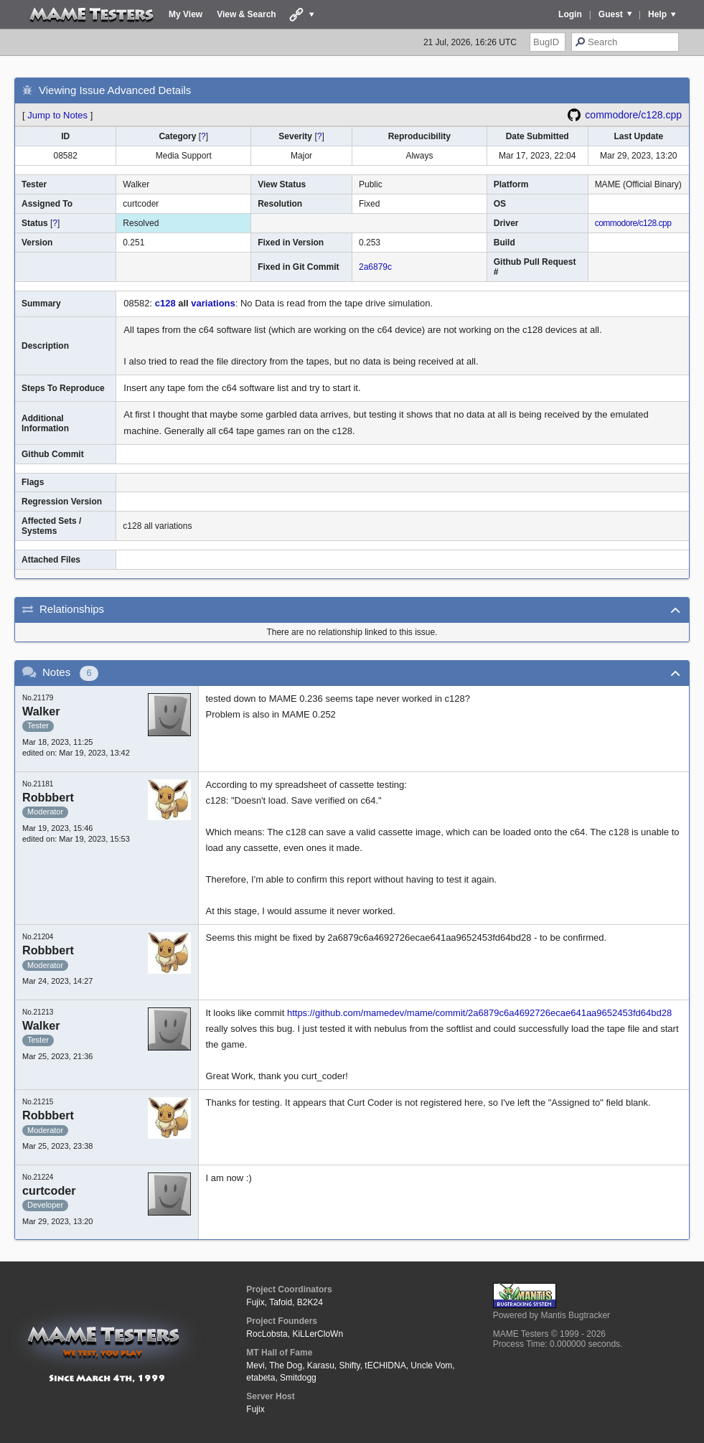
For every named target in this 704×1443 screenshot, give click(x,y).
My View (185, 14)
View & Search (246, 14)
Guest (611, 14)
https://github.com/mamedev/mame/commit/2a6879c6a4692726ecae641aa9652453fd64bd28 (479, 1012)
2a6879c (375, 267)
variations (213, 303)
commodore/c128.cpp (633, 115)
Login (570, 14)
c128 (165, 303)
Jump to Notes (57, 115)
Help (657, 14)
